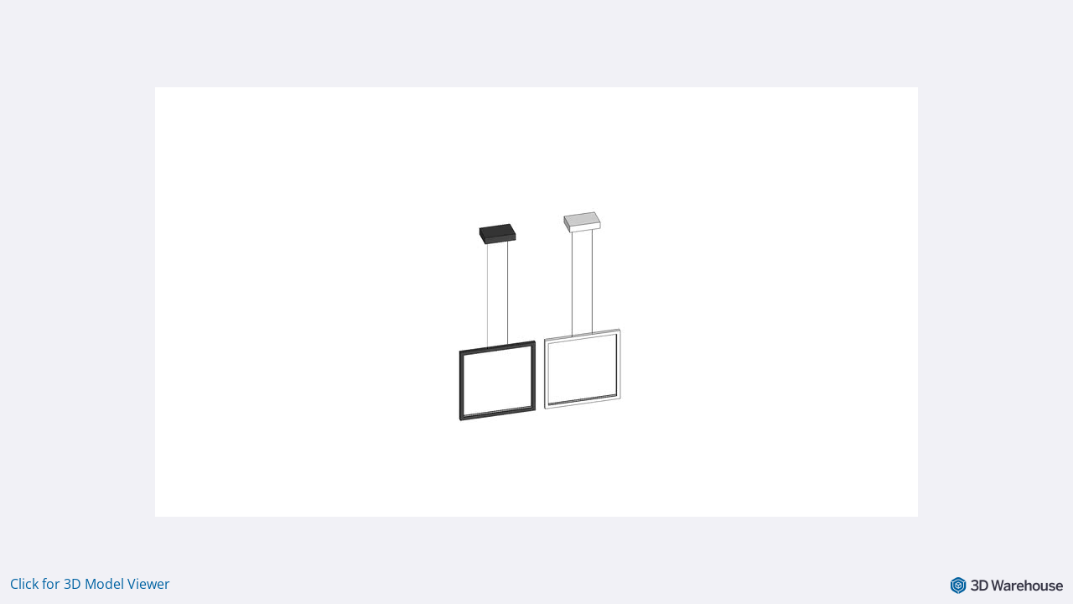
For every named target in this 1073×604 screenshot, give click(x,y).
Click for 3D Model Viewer (90, 584)
